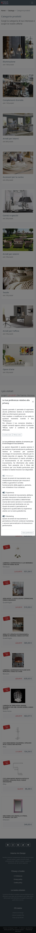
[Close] (32, 401)
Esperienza (10, 493)
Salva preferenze (27, 533)
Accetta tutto (7, 435)
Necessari (9, 476)
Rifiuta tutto (17, 435)
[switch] (3, 492)
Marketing (10, 516)
